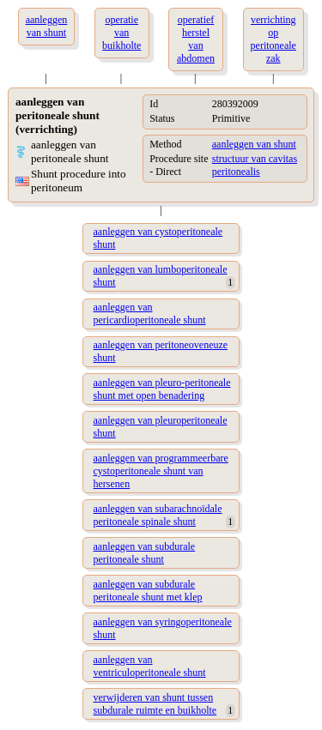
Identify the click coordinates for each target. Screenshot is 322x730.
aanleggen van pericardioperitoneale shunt (150, 313)
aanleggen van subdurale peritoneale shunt (145, 552)
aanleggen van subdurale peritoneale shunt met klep (148, 590)
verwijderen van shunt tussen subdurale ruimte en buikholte (155, 703)
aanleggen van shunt (254, 144)
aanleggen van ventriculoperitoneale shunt (150, 666)
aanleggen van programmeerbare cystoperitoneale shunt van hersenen (161, 471)
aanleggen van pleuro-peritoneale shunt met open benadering (162, 389)
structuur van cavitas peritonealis (254, 165)
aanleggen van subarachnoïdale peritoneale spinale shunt (158, 515)
